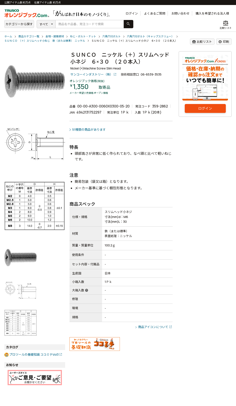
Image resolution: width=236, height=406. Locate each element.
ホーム (8, 36)
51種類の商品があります (89, 129)
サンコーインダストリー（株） (91, 74)
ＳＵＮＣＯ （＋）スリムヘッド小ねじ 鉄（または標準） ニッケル (44, 41)
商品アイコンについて (153, 327)
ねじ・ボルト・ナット (83, 36)
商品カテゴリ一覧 (28, 36)
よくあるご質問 (154, 13)
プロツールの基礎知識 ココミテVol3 (34, 354)
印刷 (223, 42)
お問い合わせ (180, 13)
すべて (44, 24)
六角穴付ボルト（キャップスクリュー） (150, 36)
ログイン (132, 13)
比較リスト (202, 42)
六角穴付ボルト (111, 36)
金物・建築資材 (55, 36)
